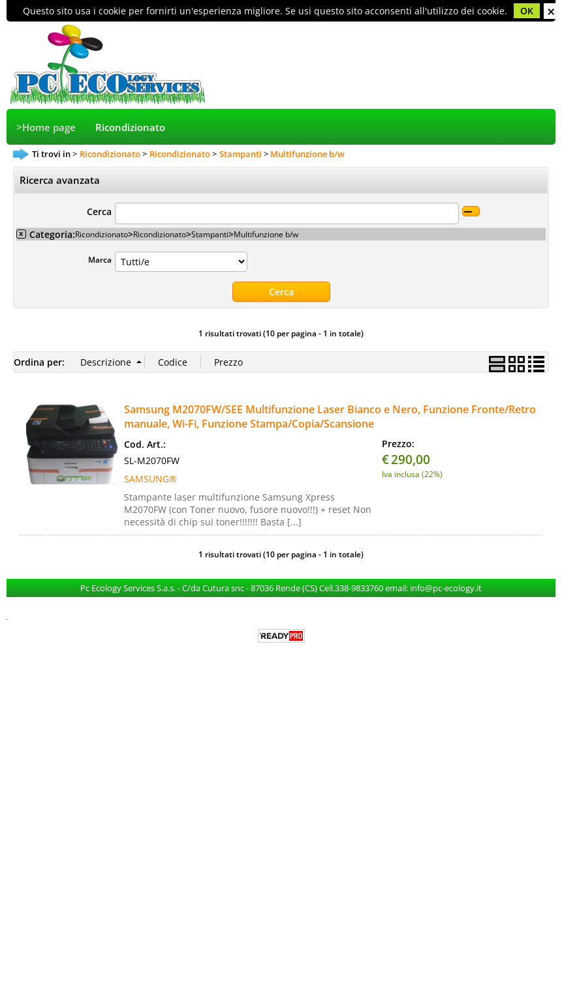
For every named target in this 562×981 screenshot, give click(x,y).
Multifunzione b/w (266, 234)
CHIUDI (551, 11)
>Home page (46, 127)
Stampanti (209, 234)
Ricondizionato (130, 127)
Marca (100, 259)
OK (526, 11)
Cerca (99, 211)
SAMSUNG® (150, 479)
